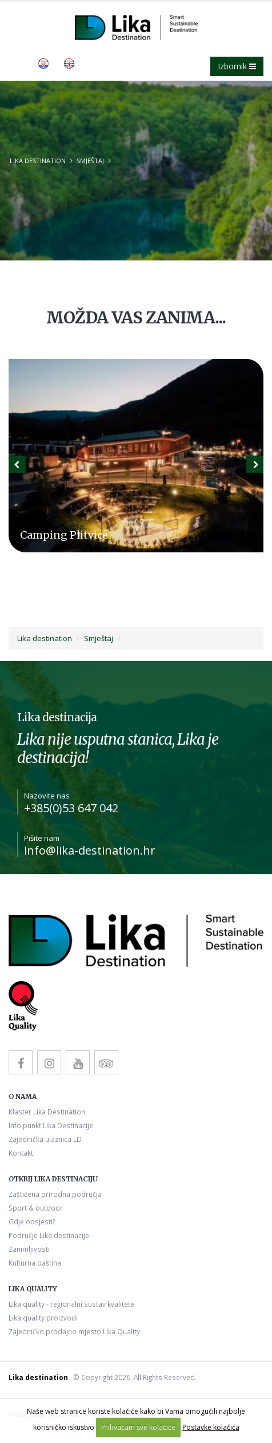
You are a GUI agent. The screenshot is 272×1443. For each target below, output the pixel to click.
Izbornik (237, 66)
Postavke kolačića (210, 1427)
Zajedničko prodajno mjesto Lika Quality (74, 1331)
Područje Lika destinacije (49, 1235)
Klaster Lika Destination (47, 1111)
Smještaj (90, 160)
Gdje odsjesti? (32, 1221)
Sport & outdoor (36, 1207)
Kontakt (21, 1152)
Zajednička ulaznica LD (45, 1139)
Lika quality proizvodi (43, 1317)
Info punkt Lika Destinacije (51, 1125)
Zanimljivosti (29, 1249)
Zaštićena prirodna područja (55, 1194)
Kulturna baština (35, 1262)
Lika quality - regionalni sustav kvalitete (71, 1303)
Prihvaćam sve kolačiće (138, 1427)
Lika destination (38, 160)
